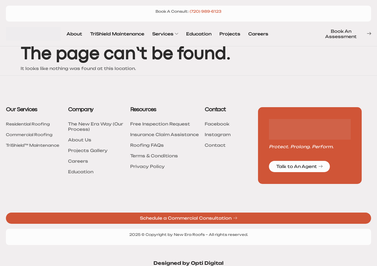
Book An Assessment (348, 34)
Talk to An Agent (299, 166)
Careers (258, 33)
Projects (229, 33)
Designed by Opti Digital (188, 263)
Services (165, 34)
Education (198, 33)
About (74, 33)
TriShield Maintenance (117, 33)
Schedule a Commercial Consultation (188, 218)
